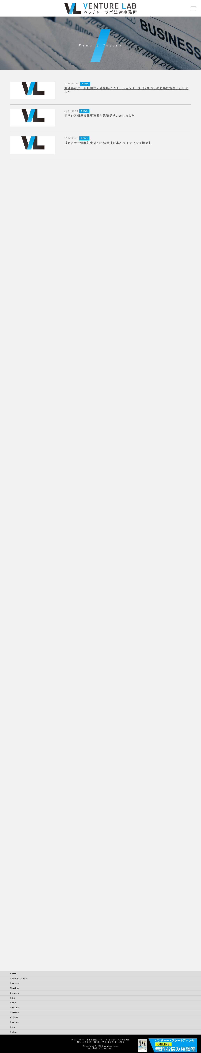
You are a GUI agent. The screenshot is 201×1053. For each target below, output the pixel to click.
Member (14, 988)
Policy (14, 1032)
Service (14, 993)
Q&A (12, 998)
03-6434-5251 (91, 1042)
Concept (15, 983)
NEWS (85, 84)
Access (14, 1017)
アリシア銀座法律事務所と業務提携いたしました (99, 115)
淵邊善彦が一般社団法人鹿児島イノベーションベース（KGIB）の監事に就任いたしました (126, 90)
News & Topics (19, 978)
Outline (14, 1012)
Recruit (14, 1008)
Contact (15, 1022)
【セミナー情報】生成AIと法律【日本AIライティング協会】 (108, 142)
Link (12, 1027)
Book (13, 1003)
